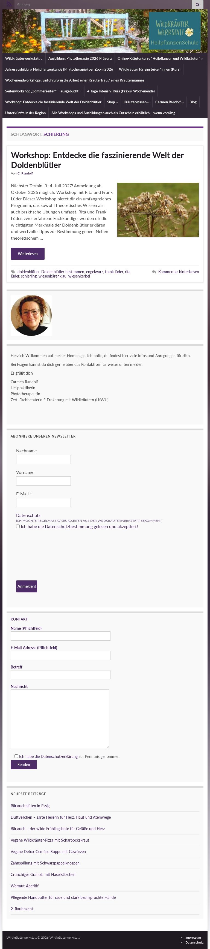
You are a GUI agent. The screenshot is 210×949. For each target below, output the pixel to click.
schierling (29, 276)
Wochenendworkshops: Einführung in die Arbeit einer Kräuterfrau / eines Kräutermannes (74, 80)
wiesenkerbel (79, 276)
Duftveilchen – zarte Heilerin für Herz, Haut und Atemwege (61, 817)
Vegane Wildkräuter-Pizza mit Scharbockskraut (50, 840)
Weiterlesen (28, 253)
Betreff (60, 672)
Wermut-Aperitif (25, 886)
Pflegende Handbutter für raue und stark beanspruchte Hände (63, 897)
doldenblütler (28, 271)
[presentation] (38, 555)
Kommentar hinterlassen (178, 271)
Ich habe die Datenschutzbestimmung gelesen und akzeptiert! (77, 526)
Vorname (24, 472)
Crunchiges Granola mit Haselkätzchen (43, 874)
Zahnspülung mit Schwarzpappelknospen (45, 863)
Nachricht (60, 716)
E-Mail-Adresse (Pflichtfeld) (60, 652)
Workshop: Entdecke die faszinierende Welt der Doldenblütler (53, 102)
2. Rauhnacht (22, 908)
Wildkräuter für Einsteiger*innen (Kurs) (149, 69)
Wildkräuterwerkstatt (24, 58)
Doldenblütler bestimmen (62, 271)
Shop (112, 102)
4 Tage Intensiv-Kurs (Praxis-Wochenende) (121, 91)
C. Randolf (25, 173)
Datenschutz (28, 515)
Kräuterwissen (137, 102)
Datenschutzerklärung (59, 756)
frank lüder (114, 271)
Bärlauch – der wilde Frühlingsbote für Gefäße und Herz (58, 828)
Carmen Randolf (169, 102)
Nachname (26, 450)
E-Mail (24, 493)
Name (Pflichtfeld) (60, 633)
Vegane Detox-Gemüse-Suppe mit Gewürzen (48, 851)
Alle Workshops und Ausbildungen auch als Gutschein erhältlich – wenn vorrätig (113, 113)
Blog (193, 102)
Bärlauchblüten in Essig (30, 805)
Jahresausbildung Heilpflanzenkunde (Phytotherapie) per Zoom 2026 (59, 69)
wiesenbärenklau (52, 276)
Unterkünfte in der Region (25, 113)
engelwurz (94, 271)
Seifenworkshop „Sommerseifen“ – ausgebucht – (43, 91)
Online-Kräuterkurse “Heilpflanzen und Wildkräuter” (160, 58)
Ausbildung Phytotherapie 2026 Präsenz (80, 58)
